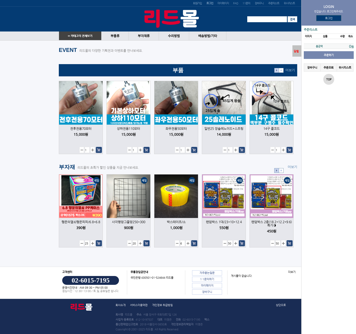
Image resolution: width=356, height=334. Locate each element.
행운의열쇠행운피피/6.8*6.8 (81, 222)
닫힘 (296, 51)
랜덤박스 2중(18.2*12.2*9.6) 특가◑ (271, 223)
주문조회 (329, 67)
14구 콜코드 (271, 128)
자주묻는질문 (207, 272)
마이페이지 (223, 3)
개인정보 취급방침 (162, 305)
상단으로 (281, 305)
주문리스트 (273, 3)
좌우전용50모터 (176, 128)
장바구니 (259, 3)
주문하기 (329, 55)
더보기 (290, 70)
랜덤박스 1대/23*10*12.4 (224, 222)
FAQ (235, 3)
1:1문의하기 (207, 279)
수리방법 (174, 36)
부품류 (115, 36)
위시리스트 (289, 3)
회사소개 (121, 305)
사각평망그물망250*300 (128, 222)
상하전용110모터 (128, 128)
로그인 (329, 18)
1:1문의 (246, 3)
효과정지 (281, 70)
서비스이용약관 (139, 305)
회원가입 (197, 3)
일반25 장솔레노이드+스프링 (223, 128)
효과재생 (276, 70)
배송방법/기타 (207, 36)
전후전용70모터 (80, 128)
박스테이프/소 (176, 222)
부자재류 (144, 36)
